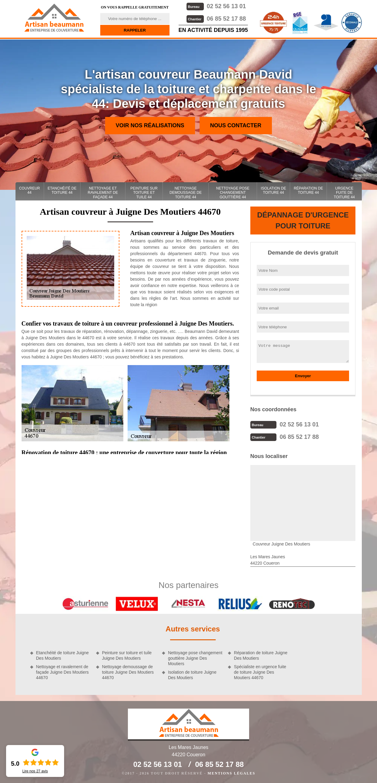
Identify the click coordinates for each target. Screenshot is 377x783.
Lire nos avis (35, 771)
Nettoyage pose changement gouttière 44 (233, 192)
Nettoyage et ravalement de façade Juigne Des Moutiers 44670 (62, 671)
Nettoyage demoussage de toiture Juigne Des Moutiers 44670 (128, 671)
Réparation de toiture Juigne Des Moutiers (260, 655)
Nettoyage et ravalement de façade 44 (103, 192)
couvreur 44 (29, 190)
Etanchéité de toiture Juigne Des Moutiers (62, 655)
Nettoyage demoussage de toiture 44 (186, 192)
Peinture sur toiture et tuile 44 (143, 192)
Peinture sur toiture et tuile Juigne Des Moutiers (127, 655)
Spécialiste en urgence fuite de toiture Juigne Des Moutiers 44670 (260, 671)
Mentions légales (231, 773)
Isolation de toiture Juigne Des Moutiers (192, 674)
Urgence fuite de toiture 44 (344, 192)
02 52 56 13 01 (216, 6)
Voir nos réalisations (150, 125)
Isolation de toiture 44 (273, 190)
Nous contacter (236, 125)
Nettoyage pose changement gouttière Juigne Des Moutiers (195, 657)
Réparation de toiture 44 (308, 190)
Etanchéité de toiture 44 (62, 190)
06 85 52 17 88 (216, 18)
